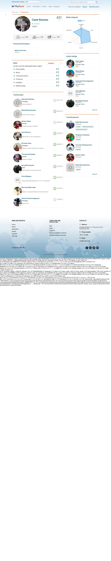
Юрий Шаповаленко (28, 110)
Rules (51, 228)
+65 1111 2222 (83, 235)
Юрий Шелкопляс (81, 122)
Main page (15, 12)
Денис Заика (26, 121)
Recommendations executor (57, 235)
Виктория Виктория (28, 187)
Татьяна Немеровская (83, 145)
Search (44, 6)
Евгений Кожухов (27, 165)
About (13, 227)
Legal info (52, 230)
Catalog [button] (56, 6)
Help (50, 226)
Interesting (15, 229)
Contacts (14, 233)
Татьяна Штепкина (28, 154)
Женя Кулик (79, 71)
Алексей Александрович (30, 198)
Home (29, 6)
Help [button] (50, 6)
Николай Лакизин (27, 99)
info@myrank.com (84, 241)
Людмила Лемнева (82, 135)
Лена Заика (79, 61)
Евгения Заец (26, 143)
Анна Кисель (26, 132)
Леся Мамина (26, 176)
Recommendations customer (58, 233)
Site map (14, 236)
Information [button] (36, 6)
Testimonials (18, 95)
